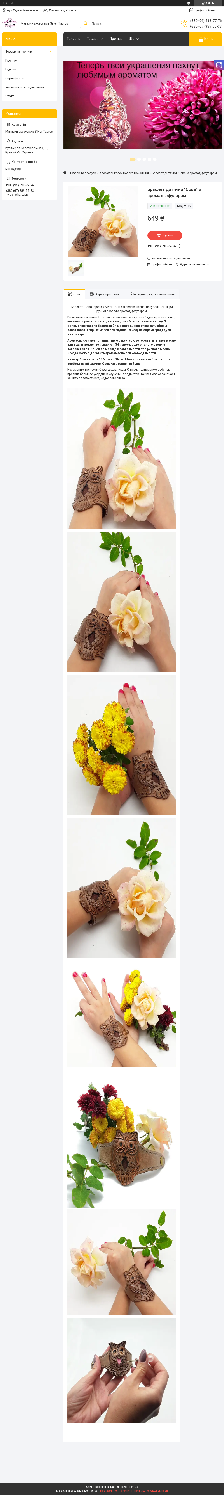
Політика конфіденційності (151, 1490)
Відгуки (10, 69)
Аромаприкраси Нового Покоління (124, 173)
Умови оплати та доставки (24, 87)
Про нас (115, 39)
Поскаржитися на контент (116, 1490)
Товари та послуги (83, 173)
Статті (9, 96)
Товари (92, 39)
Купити (168, 235)
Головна (73, 39)
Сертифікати (14, 78)
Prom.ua (133, 1486)
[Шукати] (85, 23)
